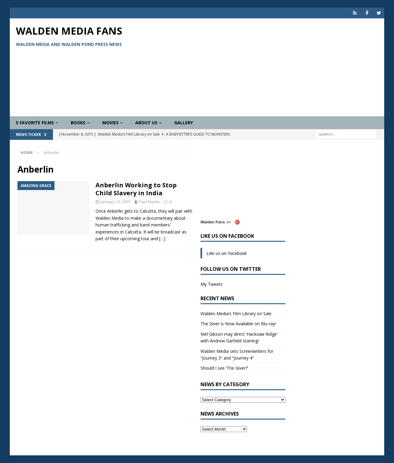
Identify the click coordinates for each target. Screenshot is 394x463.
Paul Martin (149, 201)
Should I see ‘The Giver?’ (224, 368)
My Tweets (212, 284)
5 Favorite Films (35, 122)
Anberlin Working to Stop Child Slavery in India (136, 189)
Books (78, 122)
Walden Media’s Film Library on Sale (236, 313)
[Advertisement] (258, 67)
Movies (110, 122)
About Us (146, 122)
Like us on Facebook (227, 236)
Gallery (183, 122)
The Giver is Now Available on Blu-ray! (238, 324)
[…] (162, 238)
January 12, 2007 (115, 201)
